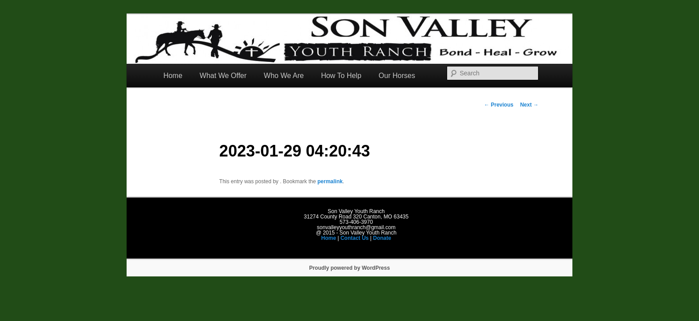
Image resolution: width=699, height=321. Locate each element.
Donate (382, 238)
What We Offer (223, 75)
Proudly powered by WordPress (349, 268)
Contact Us (355, 238)
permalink (330, 181)
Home (172, 75)
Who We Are (284, 75)
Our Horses (396, 75)
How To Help (341, 75)
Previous (499, 105)
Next (529, 105)
